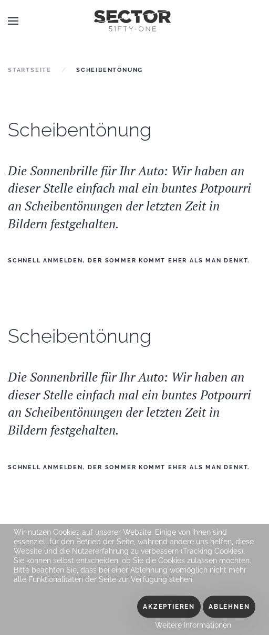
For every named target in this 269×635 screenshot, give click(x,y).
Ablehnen (229, 606)
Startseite (29, 70)
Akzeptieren (169, 606)
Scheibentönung (79, 130)
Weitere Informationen (193, 625)
